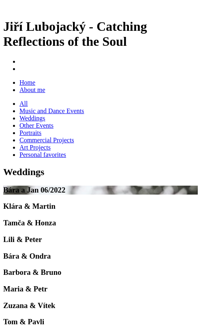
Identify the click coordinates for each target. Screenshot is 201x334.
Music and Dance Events (51, 110)
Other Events (36, 125)
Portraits (30, 132)
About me (32, 89)
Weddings (32, 118)
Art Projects (35, 147)
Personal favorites (42, 154)
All (23, 103)
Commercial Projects (46, 140)
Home (27, 82)
